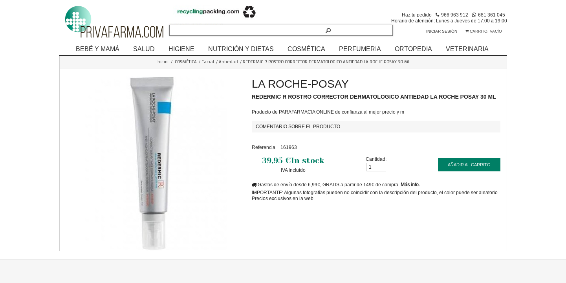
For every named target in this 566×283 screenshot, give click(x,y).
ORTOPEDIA (413, 49)
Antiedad (228, 61)
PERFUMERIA (360, 49)
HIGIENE (181, 49)
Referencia (263, 147)
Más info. (410, 184)
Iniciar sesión (441, 31)
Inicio (162, 61)
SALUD (144, 49)
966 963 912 (454, 15)
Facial (207, 61)
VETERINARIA (467, 49)
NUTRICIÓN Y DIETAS (241, 49)
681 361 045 (491, 15)
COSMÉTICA (306, 49)
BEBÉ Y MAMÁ (97, 49)
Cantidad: (376, 159)
